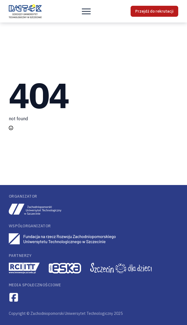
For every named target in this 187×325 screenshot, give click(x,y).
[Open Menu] (86, 11)
